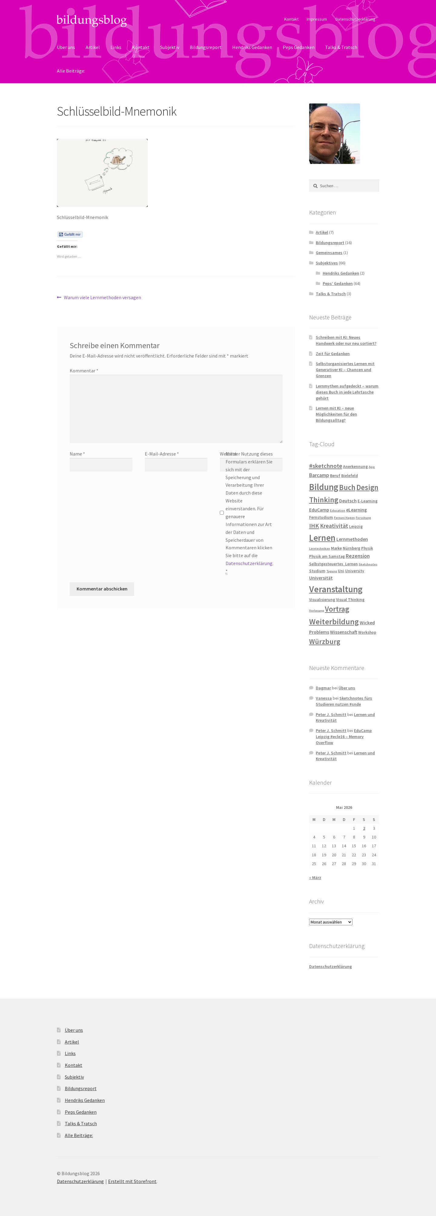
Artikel (93, 47)
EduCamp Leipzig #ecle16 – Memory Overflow (344, 736)
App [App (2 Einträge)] (372, 467)
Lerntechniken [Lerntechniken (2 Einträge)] (319, 549)
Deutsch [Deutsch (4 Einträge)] (348, 501)
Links (116, 47)
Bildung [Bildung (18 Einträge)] (323, 486)
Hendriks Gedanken (252, 47)
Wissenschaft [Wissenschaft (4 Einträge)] (343, 632)
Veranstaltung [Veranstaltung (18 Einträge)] (335, 589)
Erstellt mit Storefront (132, 1181)
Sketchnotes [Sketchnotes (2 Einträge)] (368, 564)
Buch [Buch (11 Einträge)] (347, 487)
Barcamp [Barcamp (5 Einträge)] (319, 475)
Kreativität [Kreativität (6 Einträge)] (334, 525)
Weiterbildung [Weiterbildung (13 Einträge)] (334, 621)
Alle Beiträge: (71, 71)
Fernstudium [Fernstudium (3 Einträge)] (321, 517)
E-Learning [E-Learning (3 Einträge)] (368, 501)
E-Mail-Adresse (162, 454)
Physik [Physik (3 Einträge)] (367, 548)
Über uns (66, 47)
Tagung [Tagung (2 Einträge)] (331, 571)
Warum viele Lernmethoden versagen (102, 298)
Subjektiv (169, 47)
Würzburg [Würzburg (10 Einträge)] (324, 641)
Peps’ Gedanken (338, 283)
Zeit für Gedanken (333, 353)
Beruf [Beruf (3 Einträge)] (335, 475)
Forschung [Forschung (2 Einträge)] (363, 518)
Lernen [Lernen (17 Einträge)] (322, 537)
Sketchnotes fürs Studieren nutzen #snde (344, 701)
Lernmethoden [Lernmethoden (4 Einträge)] (352, 539)
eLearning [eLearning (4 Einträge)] (356, 510)
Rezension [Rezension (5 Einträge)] (358, 556)
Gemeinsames (329, 252)
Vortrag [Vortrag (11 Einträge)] (337, 609)
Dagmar (323, 688)
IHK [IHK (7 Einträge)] (314, 526)
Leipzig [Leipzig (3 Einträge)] (356, 526)
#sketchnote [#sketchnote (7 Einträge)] (325, 466)
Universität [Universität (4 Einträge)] (321, 578)
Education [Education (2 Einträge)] (337, 510)
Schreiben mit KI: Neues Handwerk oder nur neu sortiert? (346, 340)
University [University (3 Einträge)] (354, 571)
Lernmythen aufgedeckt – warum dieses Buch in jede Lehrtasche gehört (347, 392)
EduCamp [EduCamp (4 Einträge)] (319, 510)
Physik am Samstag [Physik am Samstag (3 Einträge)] (327, 556)
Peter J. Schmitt (331, 714)
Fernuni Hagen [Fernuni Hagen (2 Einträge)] (344, 518)
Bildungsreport (206, 47)
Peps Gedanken (299, 47)
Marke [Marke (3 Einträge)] (336, 548)
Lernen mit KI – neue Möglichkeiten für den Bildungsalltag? (336, 414)
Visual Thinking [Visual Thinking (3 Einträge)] (350, 599)
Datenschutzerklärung (355, 19)
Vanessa (324, 698)
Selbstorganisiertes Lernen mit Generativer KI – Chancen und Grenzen (345, 369)
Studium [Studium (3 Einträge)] (317, 571)
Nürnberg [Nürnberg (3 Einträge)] (351, 548)
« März (315, 877)
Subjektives (327, 263)
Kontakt (291, 19)
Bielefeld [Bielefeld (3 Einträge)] (349, 475)
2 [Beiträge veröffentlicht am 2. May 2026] (364, 828)
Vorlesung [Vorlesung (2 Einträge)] (316, 611)
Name (77, 454)
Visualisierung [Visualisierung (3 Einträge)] (322, 599)
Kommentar (84, 371)
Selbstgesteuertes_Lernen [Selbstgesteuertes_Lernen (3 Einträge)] (333, 564)
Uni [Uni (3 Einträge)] (341, 571)
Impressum (317, 19)
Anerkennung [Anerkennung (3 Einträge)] (355, 466)
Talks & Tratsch (341, 47)
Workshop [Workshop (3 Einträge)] (367, 632)
